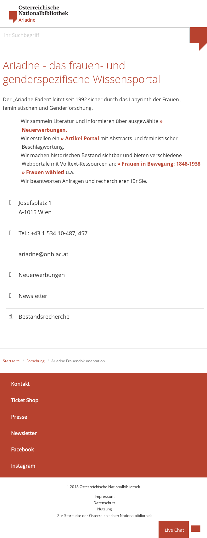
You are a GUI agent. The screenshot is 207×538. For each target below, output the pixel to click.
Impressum (105, 496)
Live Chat (174, 530)
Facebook (22, 449)
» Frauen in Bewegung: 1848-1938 (158, 164)
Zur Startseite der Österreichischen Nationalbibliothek (104, 515)
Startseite (11, 361)
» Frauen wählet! (43, 172)
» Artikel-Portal (80, 138)
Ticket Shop (24, 400)
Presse (19, 416)
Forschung (35, 361)
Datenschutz (104, 503)
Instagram (23, 465)
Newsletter (24, 433)
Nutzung (104, 509)
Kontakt (20, 384)
